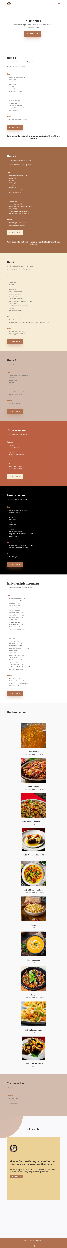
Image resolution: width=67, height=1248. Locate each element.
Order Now (32, 34)
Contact (38, 1241)
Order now (14, 127)
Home (25, 1241)
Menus (32, 1241)
